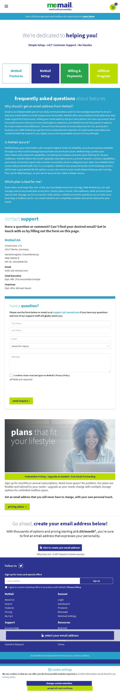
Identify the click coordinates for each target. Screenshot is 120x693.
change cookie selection (31, 688)
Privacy (61, 642)
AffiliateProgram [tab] (103, 74)
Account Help (12, 630)
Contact (9, 638)
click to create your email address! (60, 549)
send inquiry (21, 402)
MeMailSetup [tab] (45, 74)
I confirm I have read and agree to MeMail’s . (41, 377)
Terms (61, 646)
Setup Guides (12, 642)
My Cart (9, 617)
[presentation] (33, 391)
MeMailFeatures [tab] (16, 74)
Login (61, 601)
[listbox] (60, 347)
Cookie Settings (66, 638)
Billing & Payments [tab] (74, 74)
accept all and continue (89, 688)
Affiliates (62, 634)
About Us (9, 601)
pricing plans (17, 508)
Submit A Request (14, 646)
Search (8, 605)
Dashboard (64, 605)
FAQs (7, 634)
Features (9, 609)
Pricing (8, 613)
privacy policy (8, 682)
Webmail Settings (67, 617)
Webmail (62, 630)
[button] (113, 7)
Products (62, 609)
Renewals (63, 613)
